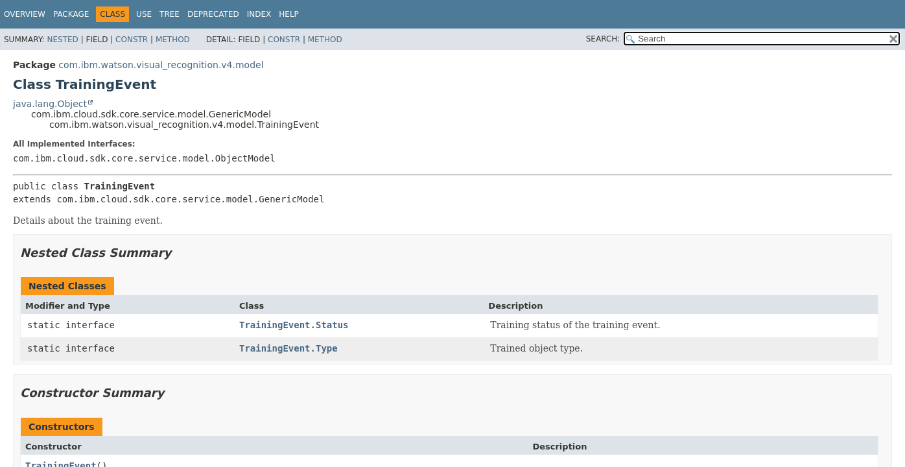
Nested (62, 39)
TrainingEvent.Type (288, 348)
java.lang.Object (50, 104)
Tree (169, 14)
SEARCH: (603, 38)
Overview (24, 14)
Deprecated (213, 14)
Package (71, 14)
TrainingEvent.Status (294, 325)
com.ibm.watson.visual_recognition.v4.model (160, 65)
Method (173, 39)
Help (289, 14)
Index (259, 14)
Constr (131, 39)
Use (144, 14)
